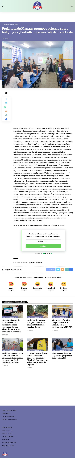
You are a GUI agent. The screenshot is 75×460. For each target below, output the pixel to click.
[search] (71, 5)
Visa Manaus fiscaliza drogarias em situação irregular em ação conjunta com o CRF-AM (62, 324)
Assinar (43, 246)
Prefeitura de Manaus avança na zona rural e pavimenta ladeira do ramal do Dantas (36, 324)
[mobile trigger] (3, 6)
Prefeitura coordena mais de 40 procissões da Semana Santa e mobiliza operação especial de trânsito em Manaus (12, 358)
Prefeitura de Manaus (11, 24)
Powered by (43, 253)
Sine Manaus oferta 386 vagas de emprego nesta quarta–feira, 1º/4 (62, 356)
